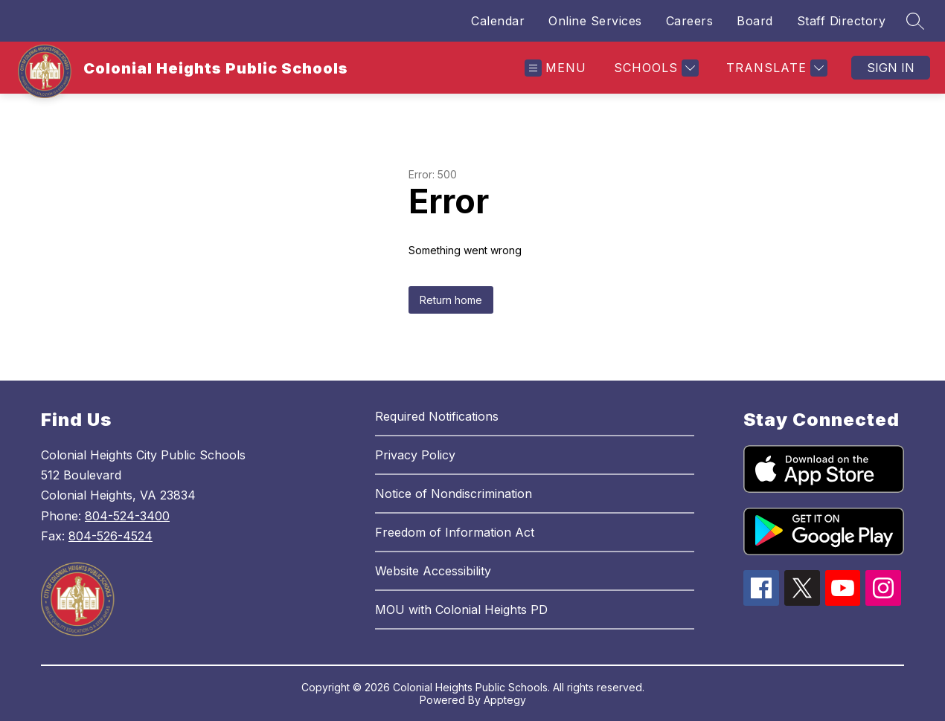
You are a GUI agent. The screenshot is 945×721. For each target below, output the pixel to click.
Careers (690, 20)
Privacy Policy (415, 454)
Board (755, 20)
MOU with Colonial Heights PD (461, 609)
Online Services (595, 20)
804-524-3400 (127, 515)
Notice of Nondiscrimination (453, 493)
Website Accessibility (433, 570)
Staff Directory (841, 20)
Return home (451, 300)
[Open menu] (555, 68)
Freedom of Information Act (454, 532)
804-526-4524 (110, 535)
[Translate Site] (775, 68)
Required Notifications (437, 416)
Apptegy (505, 699)
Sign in (890, 67)
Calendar (498, 20)
